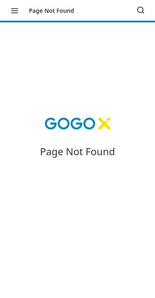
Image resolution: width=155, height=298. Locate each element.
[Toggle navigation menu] (14, 10)
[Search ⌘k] (140, 10)
